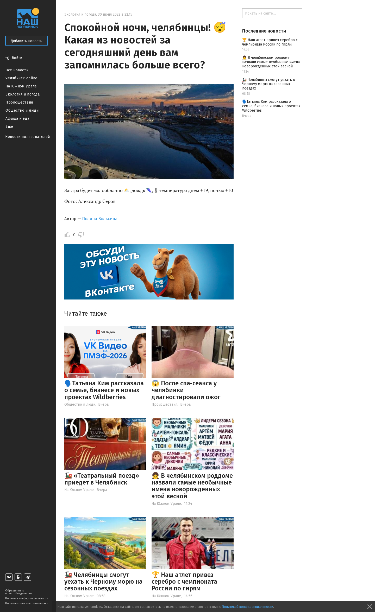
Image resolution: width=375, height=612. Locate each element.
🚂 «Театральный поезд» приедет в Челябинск (101, 479)
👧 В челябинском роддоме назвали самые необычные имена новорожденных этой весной (192, 486)
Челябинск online (21, 78)
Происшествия (19, 102)
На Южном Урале (21, 86)
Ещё (9, 126)
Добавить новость (26, 41)
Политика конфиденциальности (26, 598)
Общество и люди (22, 110)
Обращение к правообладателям (18, 592)
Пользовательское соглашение (26, 603)
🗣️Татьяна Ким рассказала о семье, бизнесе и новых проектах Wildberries (104, 390)
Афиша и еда (17, 118)
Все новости (16, 70)
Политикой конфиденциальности (247, 607)
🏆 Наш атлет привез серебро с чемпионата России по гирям (184, 581)
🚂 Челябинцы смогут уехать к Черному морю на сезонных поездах (103, 581)
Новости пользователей (27, 137)
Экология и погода (22, 94)
